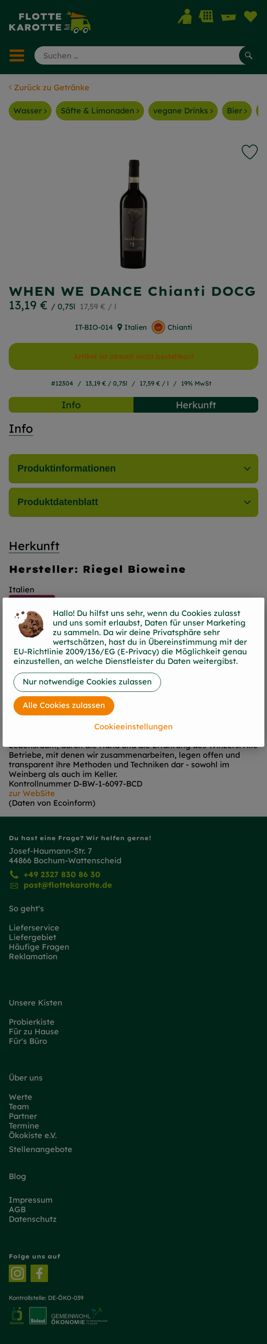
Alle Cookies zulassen (64, 705)
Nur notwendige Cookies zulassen (87, 682)
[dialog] (133, 672)
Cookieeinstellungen (133, 727)
